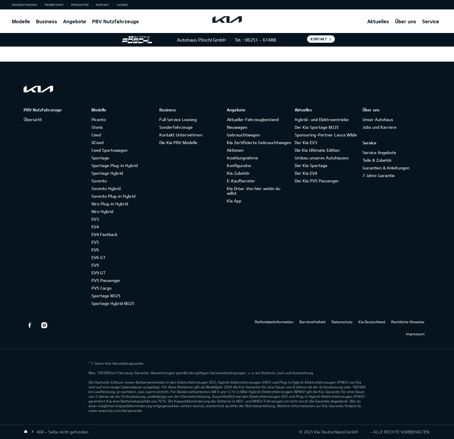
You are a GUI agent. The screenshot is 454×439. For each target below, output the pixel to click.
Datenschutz (342, 322)
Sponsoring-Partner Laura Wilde (326, 134)
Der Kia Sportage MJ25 (317, 127)
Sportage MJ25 (105, 295)
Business (46, 21)
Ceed (96, 134)
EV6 (95, 249)
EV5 (95, 242)
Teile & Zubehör (377, 160)
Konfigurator (239, 165)
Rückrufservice (24, 4)
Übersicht (33, 119)
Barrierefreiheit (312, 322)
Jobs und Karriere (379, 127)
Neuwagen (237, 127)
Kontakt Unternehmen (180, 134)
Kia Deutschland (371, 322)
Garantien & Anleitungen (386, 167)
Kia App (234, 200)
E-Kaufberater (241, 180)
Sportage (100, 157)
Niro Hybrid (102, 211)
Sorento (99, 180)
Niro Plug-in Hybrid (109, 203)
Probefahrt (54, 4)
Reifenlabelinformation (274, 322)
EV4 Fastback (104, 234)
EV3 (95, 219)
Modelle (21, 21)
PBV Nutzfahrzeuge (115, 21)
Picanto (98, 119)
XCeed (97, 142)
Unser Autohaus (378, 119)
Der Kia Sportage (311, 165)
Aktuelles (378, 21)
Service (430, 21)
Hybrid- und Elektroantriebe (322, 119)
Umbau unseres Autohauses (322, 157)
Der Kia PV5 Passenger (317, 180)
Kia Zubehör (238, 173)
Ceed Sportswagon (109, 150)
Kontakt (102, 4)
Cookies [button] (122, 4)
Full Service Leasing (178, 119)
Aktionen (235, 150)
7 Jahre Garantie (379, 175)
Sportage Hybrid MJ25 (112, 303)
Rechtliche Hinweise (408, 322)
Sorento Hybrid (106, 188)
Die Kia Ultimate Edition (317, 150)
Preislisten (79, 4)
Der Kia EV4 (306, 173)
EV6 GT (98, 257)
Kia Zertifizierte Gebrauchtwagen (259, 142)
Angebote (74, 21)
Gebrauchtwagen (243, 134)
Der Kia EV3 (306, 142)
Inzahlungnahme (242, 157)
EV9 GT (98, 272)
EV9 (95, 265)
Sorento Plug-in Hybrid (113, 196)
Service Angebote (379, 152)
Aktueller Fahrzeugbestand (253, 119)
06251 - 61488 (260, 39)
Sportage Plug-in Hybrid (114, 165)
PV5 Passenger (106, 280)
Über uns (405, 21)
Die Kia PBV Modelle (178, 142)
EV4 (95, 226)
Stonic (97, 127)
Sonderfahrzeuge (176, 127)
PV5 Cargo (101, 288)
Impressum (415, 334)
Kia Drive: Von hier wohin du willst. (253, 191)
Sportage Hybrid (107, 173)
